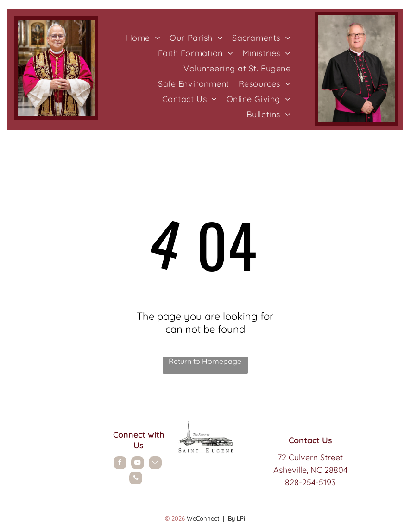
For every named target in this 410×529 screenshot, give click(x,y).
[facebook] (120, 464)
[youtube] (137, 464)
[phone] (135, 479)
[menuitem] (143, 37)
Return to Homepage (205, 361)
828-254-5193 (310, 482)
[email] (155, 464)
